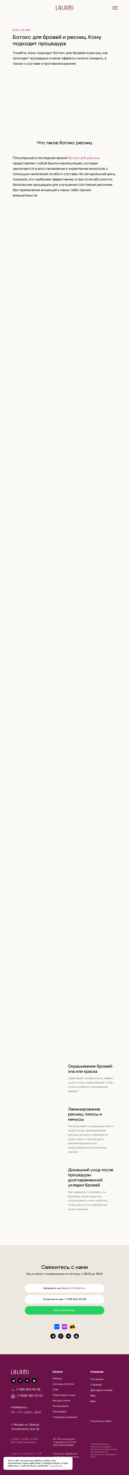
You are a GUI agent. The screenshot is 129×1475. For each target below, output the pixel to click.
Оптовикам (96, 1379)
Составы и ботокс (63, 1384)
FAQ (92, 1396)
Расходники (59, 1411)
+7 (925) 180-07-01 (30, 1395)
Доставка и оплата (101, 1390)
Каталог (58, 1371)
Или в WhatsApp (64, 1310)
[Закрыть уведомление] (70, 1459)
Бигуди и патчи (61, 1400)
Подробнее (55, 1466)
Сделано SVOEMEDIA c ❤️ (26, 1454)
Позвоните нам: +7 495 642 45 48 (64, 1299)
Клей (55, 1389)
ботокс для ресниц (84, 158)
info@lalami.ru (78, 1288)
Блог (93, 1401)
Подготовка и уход (64, 1395)
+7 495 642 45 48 (28, 1389)
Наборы (57, 1378)
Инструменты (61, 1406)
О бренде (96, 1385)
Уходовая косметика (65, 1417)
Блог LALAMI (21, 30)
